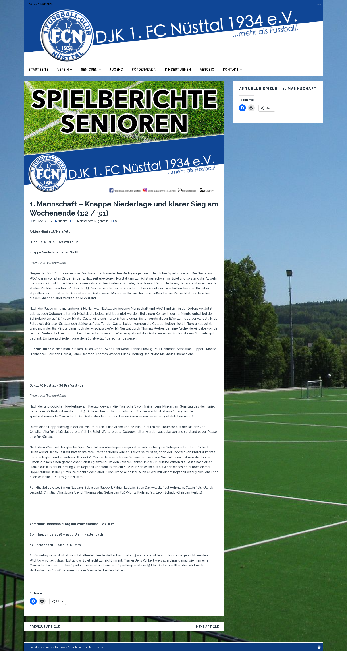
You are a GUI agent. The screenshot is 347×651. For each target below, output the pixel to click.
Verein (63, 69)
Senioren (89, 69)
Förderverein (144, 69)
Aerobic (207, 69)
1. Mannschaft (84, 221)
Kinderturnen (178, 69)
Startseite (38, 69)
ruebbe (62, 221)
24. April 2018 (42, 221)
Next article (207, 626)
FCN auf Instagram (41, 4)
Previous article (45, 626)
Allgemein (101, 221)
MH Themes (96, 647)
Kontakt (231, 69)
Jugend (116, 69)
